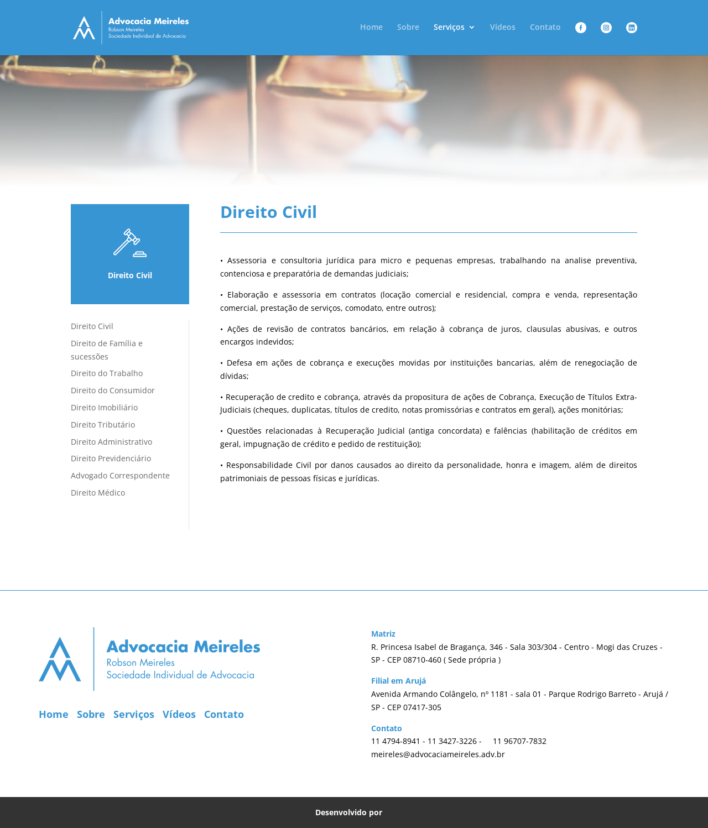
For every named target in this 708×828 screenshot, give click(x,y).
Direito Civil (92, 326)
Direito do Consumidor (113, 390)
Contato (545, 27)
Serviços (449, 27)
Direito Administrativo (111, 441)
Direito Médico (98, 492)
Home (371, 27)
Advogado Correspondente (120, 475)
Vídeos (503, 27)
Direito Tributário (103, 424)
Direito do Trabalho (107, 373)
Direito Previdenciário (111, 458)
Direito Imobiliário (104, 407)
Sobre (408, 27)
